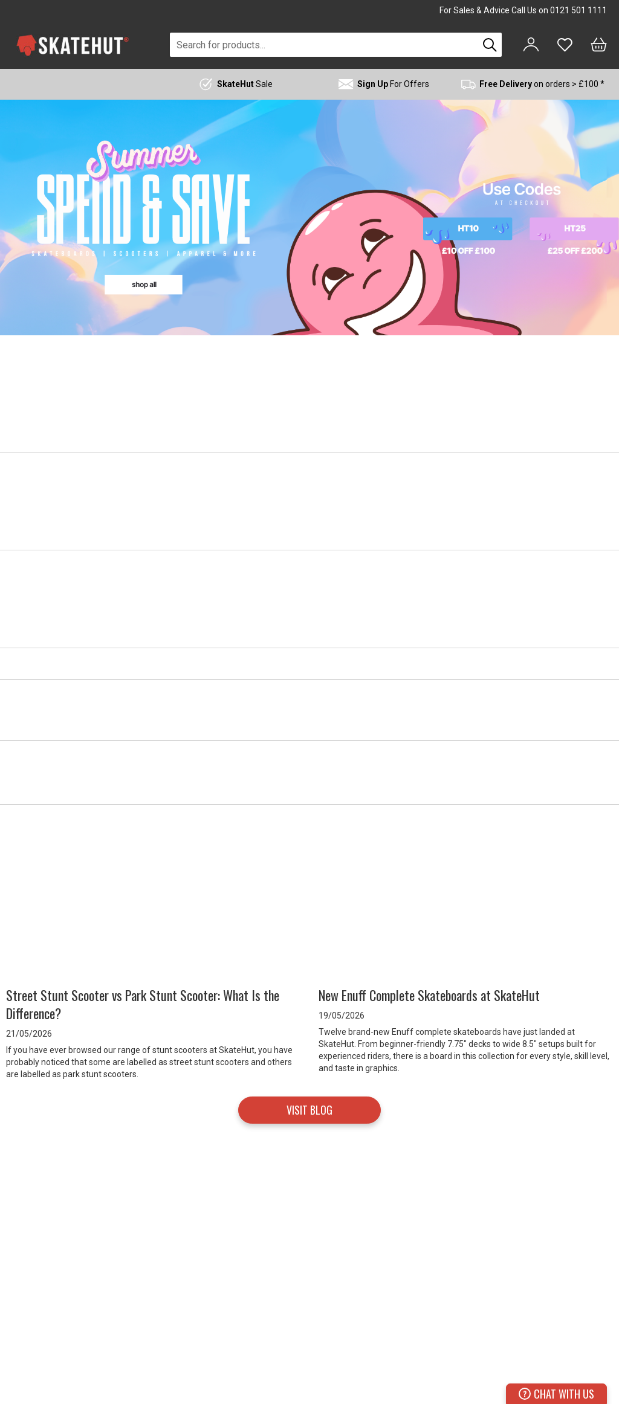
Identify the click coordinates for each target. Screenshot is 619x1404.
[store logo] (72, 45)
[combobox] (324, 45)
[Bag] (599, 44)
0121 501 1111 (578, 10)
